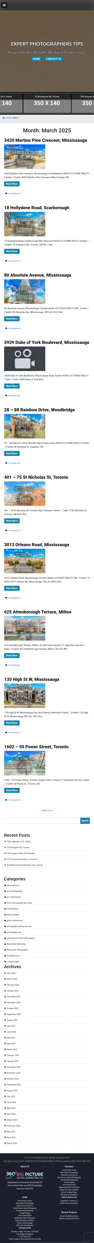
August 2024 (12, 1090)
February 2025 (13, 1055)
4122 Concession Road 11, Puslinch (22, 859)
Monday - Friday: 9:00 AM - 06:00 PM (25, 1232)
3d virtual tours (13, 885)
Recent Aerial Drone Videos (69, 1219)
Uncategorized (13, 956)
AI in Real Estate (14, 897)
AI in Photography (14, 891)
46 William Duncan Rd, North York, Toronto (25, 865)
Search (85, 820)
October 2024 (12, 1079)
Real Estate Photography (17, 950)
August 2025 (12, 1020)
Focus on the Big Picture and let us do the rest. (47, 1157)
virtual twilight (13, 961)
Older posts (47, 810)
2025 (9, 118)
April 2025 (11, 1044)
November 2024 (13, 1073)
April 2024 (11, 1114)
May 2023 (11, 1132)
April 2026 (11, 973)
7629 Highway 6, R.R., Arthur (19, 842)
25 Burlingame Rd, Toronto (18, 847)
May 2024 (11, 1108)
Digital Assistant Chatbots (69, 1190)
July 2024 (11, 1096)
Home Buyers (12, 909)
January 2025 (13, 1061)
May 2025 (11, 1038)
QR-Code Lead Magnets (69, 1195)
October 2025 (12, 1008)
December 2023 (13, 1126)
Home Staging (13, 915)
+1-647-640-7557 (25, 1237)
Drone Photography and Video (19, 903)
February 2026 (13, 985)
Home (36, 58)
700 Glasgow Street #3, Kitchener (21, 853)
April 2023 (11, 1137)
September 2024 (14, 1085)
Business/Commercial (69, 1175)
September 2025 (14, 1014)
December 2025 (13, 997)
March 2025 (12, 1049)
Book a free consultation (69, 1203)
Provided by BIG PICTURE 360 (75, 1161)
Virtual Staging (69, 1182)
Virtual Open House (69, 1170)
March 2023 (12, 1143)
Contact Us (53, 58)
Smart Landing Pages (69, 1192)
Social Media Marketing (69, 1180)
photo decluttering (15, 920)
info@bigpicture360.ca (25, 1234)
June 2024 (11, 1102)
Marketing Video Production (69, 1187)
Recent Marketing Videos (69, 1216)
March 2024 (12, 1120)
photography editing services (19, 926)
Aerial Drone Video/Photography (69, 1177)
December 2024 (13, 1067)
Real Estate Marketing (16, 944)
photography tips (14, 932)
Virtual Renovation (69, 1185)
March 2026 (12, 979)
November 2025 (13, 1002)
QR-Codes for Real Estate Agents (21, 938)
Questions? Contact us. (69, 1201)
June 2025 (11, 1032)
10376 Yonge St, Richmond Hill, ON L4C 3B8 (25, 1239)
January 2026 (13, 991)
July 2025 (11, 1026)
